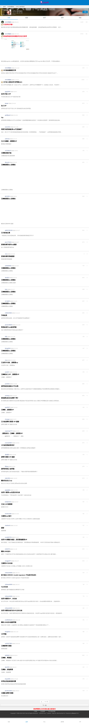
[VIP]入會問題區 (20, 6)
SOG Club (25, 713)
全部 (9, 17)
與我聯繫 (42, 711)
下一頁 (44, 705)
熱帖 (80, 17)
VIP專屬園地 (10, 6)
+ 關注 (85, 12)
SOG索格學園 (51, 711)
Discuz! (74, 713)
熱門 (44, 17)
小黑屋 (35, 711)
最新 (26, 17)
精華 (62, 17)
